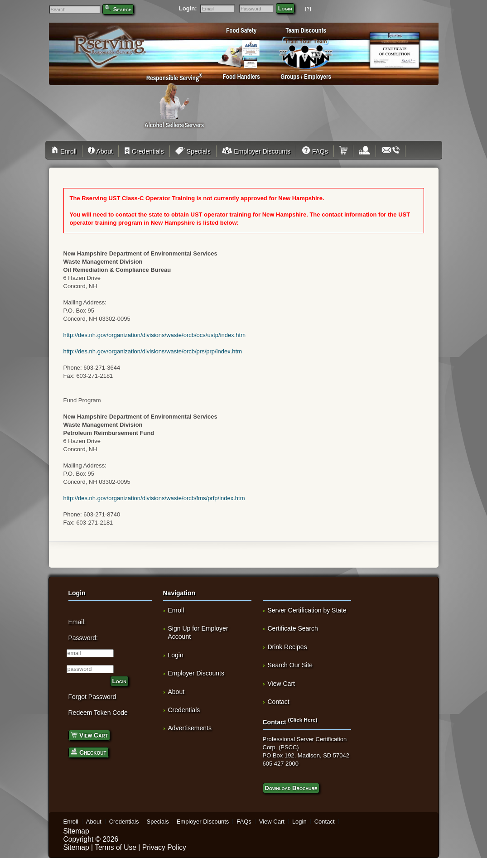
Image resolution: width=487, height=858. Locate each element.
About (100, 151)
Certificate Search (293, 628)
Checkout (88, 751)
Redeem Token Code (98, 712)
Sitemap (76, 831)
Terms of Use (115, 847)
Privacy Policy (164, 847)
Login (285, 8)
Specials (193, 151)
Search (122, 9)
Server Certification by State (307, 610)
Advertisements (190, 728)
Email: (77, 622)
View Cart (89, 734)
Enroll (65, 151)
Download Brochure (291, 788)
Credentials (144, 151)
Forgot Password (92, 696)
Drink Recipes (287, 647)
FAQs (315, 151)
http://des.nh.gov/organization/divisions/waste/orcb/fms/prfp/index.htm (154, 498)
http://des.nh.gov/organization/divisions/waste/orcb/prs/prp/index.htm (152, 351)
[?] (308, 8)
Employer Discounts (256, 151)
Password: (83, 637)
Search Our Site (290, 665)
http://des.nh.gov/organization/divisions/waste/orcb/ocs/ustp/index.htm (154, 335)
